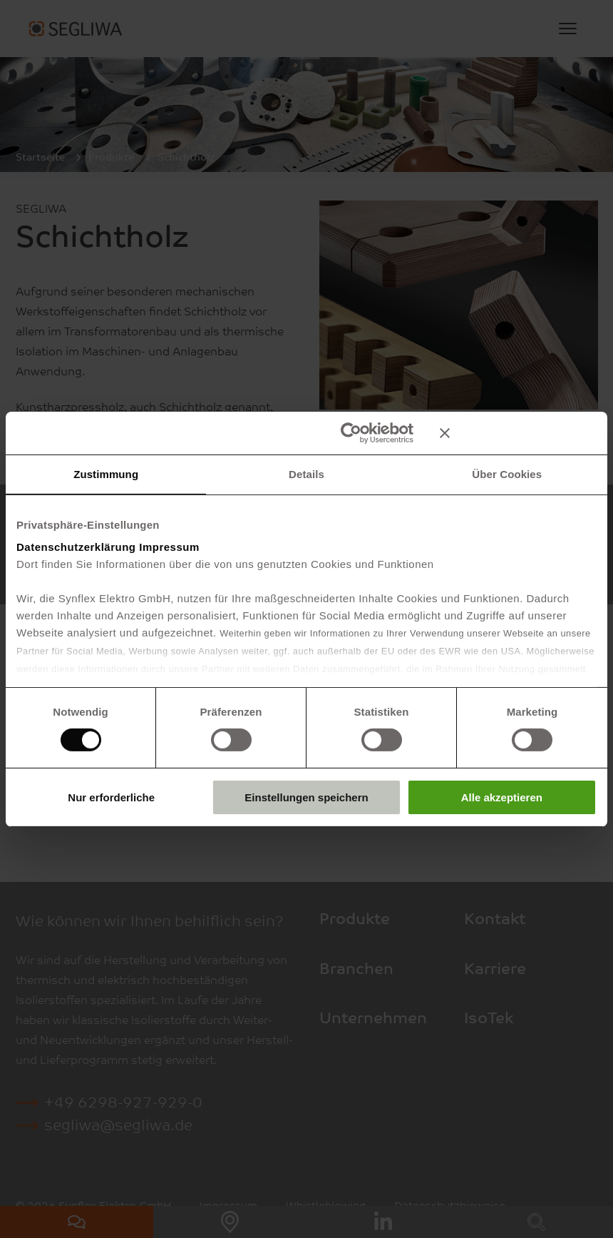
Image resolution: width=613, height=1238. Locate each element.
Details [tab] (306, 473)
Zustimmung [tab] (105, 473)
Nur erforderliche (111, 797)
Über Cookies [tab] (507, 473)
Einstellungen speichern (306, 797)
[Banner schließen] (518, 432)
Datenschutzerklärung (76, 547)
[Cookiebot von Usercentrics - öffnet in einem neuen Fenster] (351, 432)
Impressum (169, 547)
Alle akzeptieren (501, 797)
